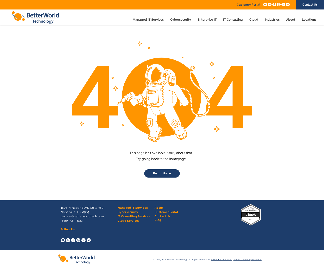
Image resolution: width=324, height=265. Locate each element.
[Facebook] (274, 4)
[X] (283, 4)
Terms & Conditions (221, 259)
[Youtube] (265, 4)
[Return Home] (162, 173)
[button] (207, 19)
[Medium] (288, 4)
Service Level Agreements (247, 259)
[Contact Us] (310, 4)
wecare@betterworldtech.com (82, 216)
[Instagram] (279, 4)
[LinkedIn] (270, 4)
